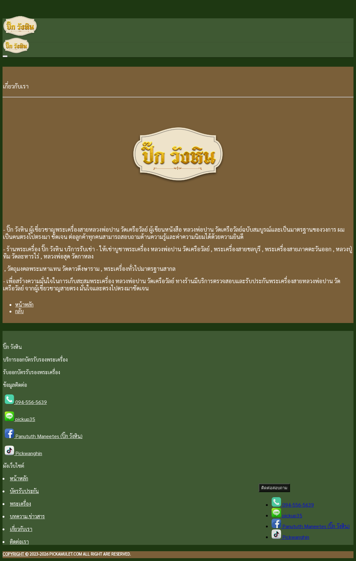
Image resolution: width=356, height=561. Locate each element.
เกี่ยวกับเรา (21, 529)
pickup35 (22, 419)
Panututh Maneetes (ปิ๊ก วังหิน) (45, 436)
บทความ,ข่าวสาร (27, 516)
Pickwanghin (25, 453)
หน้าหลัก (24, 304)
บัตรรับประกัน (24, 491)
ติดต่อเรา (19, 541)
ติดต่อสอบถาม (275, 487)
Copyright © (15, 554)
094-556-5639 (28, 402)
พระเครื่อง (20, 503)
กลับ (19, 311)
